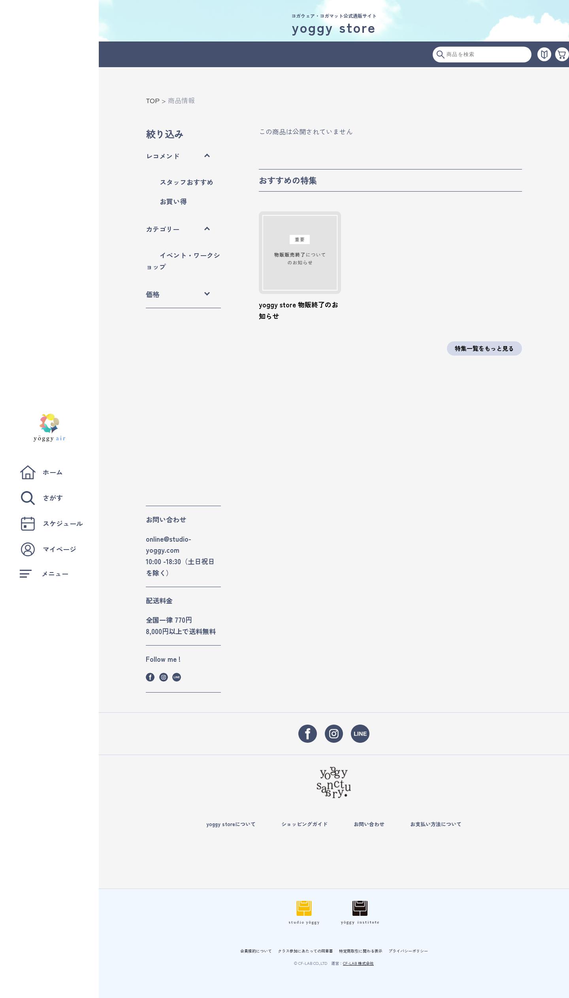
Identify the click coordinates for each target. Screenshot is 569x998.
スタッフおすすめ (186, 182)
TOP (153, 100)
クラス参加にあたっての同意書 (305, 951)
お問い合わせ (369, 824)
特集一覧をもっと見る (484, 348)
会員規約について (256, 951)
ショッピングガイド (304, 824)
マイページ (48, 549)
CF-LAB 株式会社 (358, 963)
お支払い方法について (436, 824)
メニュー (44, 574)
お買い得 (173, 201)
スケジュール (51, 524)
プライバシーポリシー (408, 951)
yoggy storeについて (231, 824)
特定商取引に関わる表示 (360, 951)
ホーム (41, 472)
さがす (41, 498)
